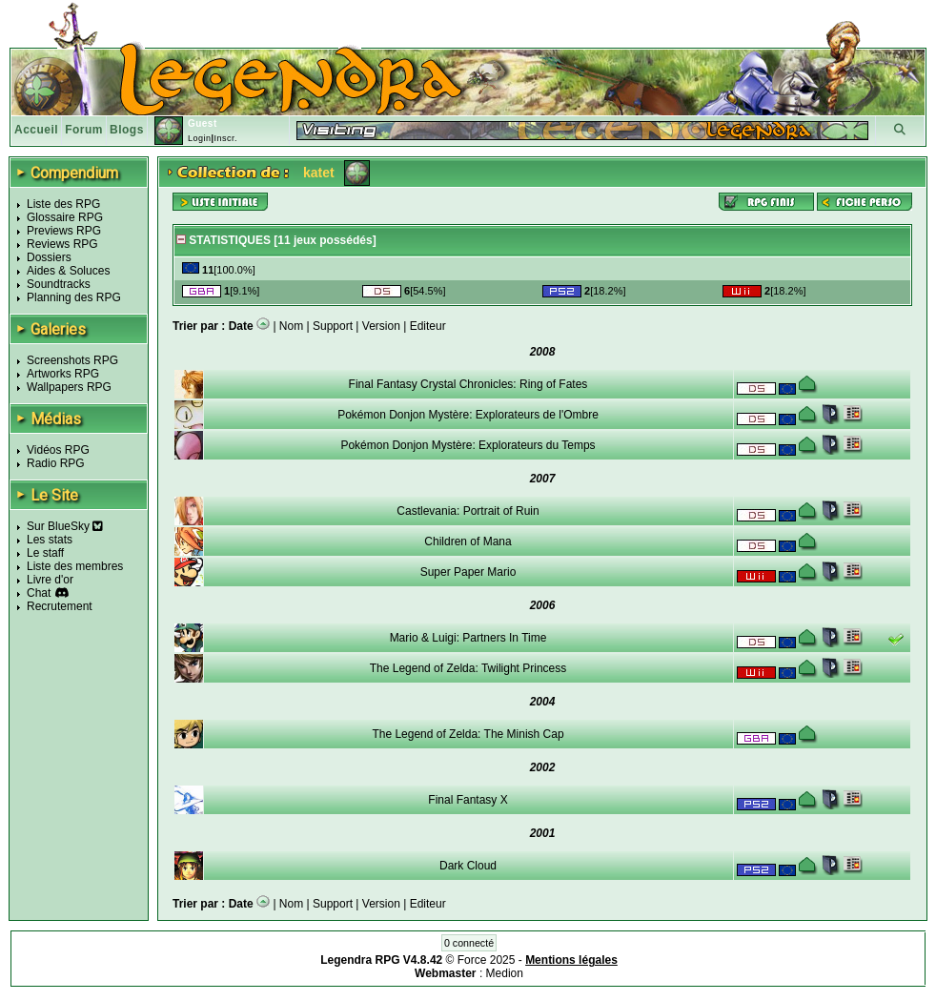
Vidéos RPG (58, 450)
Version (381, 326)
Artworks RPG (63, 373)
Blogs (127, 129)
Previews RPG (64, 230)
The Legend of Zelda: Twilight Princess (468, 668)
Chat (39, 593)
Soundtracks (59, 284)
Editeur (428, 326)
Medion (504, 973)
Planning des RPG (74, 297)
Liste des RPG (63, 204)
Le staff (45, 553)
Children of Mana (467, 541)
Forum (84, 129)
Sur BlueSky (65, 526)
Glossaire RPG (65, 217)
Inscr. (225, 138)
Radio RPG (56, 463)
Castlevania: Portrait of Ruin (468, 511)
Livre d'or (50, 579)
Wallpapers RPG (69, 387)
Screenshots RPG (72, 360)
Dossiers (49, 257)
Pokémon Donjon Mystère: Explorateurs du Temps (467, 445)
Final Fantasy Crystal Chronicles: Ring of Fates (468, 384)
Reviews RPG (62, 244)
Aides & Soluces (68, 270)
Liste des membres (75, 566)
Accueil (36, 129)
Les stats (49, 539)
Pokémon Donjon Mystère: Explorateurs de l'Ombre (468, 414)
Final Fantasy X (467, 800)
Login (200, 138)
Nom (291, 326)
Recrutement (59, 606)
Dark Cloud (468, 865)
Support (333, 326)
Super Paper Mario (468, 572)
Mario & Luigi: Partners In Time (468, 637)
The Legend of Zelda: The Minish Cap (467, 734)
